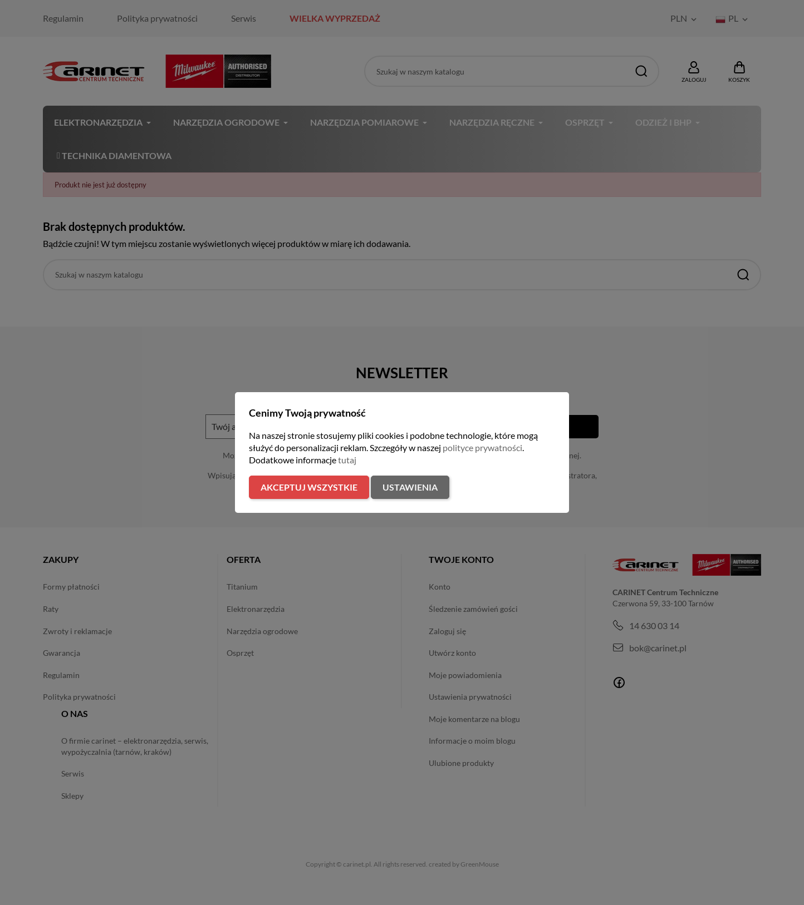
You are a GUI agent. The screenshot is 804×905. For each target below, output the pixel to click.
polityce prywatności (482, 447)
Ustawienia (410, 487)
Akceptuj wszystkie (309, 487)
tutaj (347, 459)
